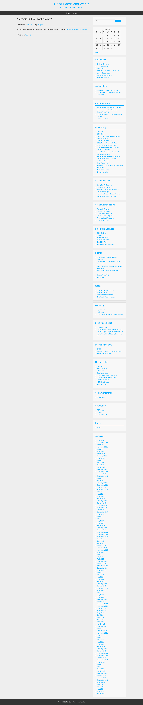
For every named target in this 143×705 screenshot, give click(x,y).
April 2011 (100, 644)
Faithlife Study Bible (103, 149)
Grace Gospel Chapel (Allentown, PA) (109, 329)
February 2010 (102, 673)
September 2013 (102, 588)
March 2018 (101, 498)
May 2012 (100, 619)
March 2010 (101, 671)
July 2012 (100, 615)
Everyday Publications (104, 185)
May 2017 (100, 521)
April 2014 (100, 579)
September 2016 (102, 536)
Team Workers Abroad (104, 353)
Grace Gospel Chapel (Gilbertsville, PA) (110, 332)
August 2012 (101, 613)
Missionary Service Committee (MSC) (109, 351)
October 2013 (101, 586)
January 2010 (101, 675)
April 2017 (100, 523)
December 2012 (102, 604)
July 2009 (100, 684)
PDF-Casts (100, 410)
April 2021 (100, 451)
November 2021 (102, 447)
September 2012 (102, 610)
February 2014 (102, 584)
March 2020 (101, 467)
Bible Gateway (102, 368)
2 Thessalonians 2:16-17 (71, 7)
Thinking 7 (100, 167)
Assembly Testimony (104, 209)
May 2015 (100, 557)
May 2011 (100, 642)
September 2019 (102, 476)
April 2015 (100, 559)
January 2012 (101, 628)
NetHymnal (100, 312)
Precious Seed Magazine (105, 218)
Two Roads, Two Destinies (106, 297)
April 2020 (100, 465)
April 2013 (100, 597)
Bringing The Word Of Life (105, 141)
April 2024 (100, 440)
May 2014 (100, 577)
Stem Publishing (102, 163)
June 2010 (100, 666)
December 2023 (102, 442)
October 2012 (101, 608)
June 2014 (100, 575)
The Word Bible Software (105, 244)
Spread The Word (103, 112)
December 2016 (102, 532)
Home (68, 13)
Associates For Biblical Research (108, 90)
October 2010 (101, 657)
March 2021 (101, 453)
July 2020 (100, 460)
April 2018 (100, 496)
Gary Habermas (102, 66)
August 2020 (101, 458)
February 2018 (102, 501)
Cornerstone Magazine (104, 213)
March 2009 (101, 693)
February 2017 (102, 527)
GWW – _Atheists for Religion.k (77, 29)
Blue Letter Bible (102, 138)
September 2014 (102, 568)
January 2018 (101, 503)
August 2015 (101, 552)
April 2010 (100, 669)
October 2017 (101, 510)
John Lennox (101, 68)
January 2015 (101, 563)
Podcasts (28, 35)
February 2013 (102, 599)
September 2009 (102, 680)
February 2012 (102, 626)
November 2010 (102, 655)
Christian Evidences (103, 64)
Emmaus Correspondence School (108, 147)
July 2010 (100, 664)
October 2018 (101, 487)
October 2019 (101, 474)
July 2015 (100, 554)
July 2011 (100, 637)
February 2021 (102, 456)
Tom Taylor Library (103, 170)
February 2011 (102, 649)
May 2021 (100, 449)
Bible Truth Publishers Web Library (108, 136)
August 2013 (101, 590)
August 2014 (101, 570)
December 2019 (102, 471)
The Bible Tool (102, 242)
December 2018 (102, 485)
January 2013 (101, 601)
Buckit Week (101, 397)
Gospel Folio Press (103, 187)
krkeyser (40, 24)
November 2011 (102, 633)
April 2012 (100, 622)
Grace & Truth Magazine (105, 216)
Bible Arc (100, 132)
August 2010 (101, 662)
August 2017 (101, 514)
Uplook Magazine (103, 220)
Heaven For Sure (102, 292)
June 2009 (100, 687)
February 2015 (102, 561)
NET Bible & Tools (103, 161)
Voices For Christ (102, 119)
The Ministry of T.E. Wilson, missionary (110, 165)
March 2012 (101, 624)
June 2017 (100, 519)
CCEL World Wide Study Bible (107, 143)
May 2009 (100, 689)
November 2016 (102, 534)
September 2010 (102, 660)
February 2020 (102, 469)
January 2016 (101, 545)
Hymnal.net (101, 310)
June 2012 (100, 617)
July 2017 (100, 516)
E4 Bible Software (103, 237)
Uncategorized (102, 414)
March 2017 (101, 525)
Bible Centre (101, 134)
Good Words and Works (71, 4)
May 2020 (100, 462)
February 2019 (102, 483)
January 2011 (101, 651)
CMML (99, 349)
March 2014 (101, 581)
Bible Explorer (101, 233)
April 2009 (100, 691)
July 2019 (100, 478)
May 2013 (100, 595)
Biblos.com (100, 371)
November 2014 (102, 566)
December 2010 (102, 653)
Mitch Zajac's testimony (105, 75)
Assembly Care (102, 327)
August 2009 (101, 682)
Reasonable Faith (103, 77)
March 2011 (101, 646)
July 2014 (100, 572)
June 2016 (100, 541)
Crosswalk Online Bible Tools (106, 145)
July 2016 (100, 539)
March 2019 (101, 480)
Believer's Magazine (103, 211)
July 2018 (100, 492)
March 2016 (101, 543)
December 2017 (102, 505)
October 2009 (101, 678)
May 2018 (100, 494)
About (75, 13)
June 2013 (100, 592)
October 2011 (101, 635)
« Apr (97, 52)
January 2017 (101, 530)
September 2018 (102, 489)
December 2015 (102, 548)
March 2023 (101, 445)
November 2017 (102, 507)
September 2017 (102, 512)
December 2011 (102, 631)
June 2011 (100, 640)
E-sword (100, 235)
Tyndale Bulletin (102, 172)
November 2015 (102, 550)
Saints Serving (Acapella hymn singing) (110, 314)
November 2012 (102, 606)
